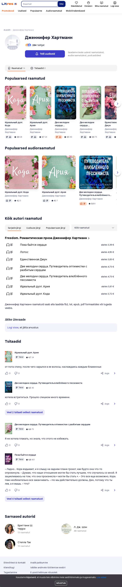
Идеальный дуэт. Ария (39, 112)
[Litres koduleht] (9, 4)
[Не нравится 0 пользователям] (17, 362)
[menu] (94, 216)
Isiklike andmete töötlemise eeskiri (47, 556)
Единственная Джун (33, 248)
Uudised (22, 10)
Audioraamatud (54, 10)
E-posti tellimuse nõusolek (43, 560)
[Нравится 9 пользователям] (8, 478)
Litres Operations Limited (61, 576)
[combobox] (39, 4)
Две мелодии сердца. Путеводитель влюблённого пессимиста (62, 112)
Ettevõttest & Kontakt (14, 551)
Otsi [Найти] (61, 4)
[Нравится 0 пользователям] (8, 362)
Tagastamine (10, 560)
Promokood (8, 10)
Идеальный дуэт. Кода (14, 112)
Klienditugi (9, 556)
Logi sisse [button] (13, 316)
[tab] (16, 56)
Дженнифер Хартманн (11, 119)
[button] (114, 361)
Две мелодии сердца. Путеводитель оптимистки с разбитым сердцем (90, 112)
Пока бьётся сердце (33, 233)
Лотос (24, 240)
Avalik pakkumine (39, 551)
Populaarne (36, 10)
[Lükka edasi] (23, 78)
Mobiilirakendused (75, 10)
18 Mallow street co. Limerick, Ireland (61, 579)
